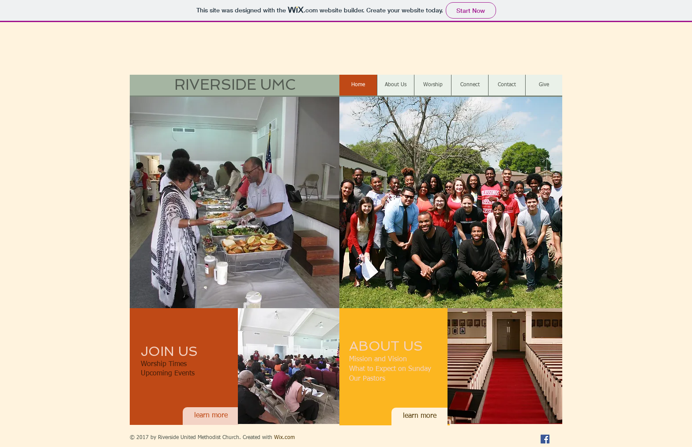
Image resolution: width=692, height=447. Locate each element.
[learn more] (211, 416)
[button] (235, 202)
